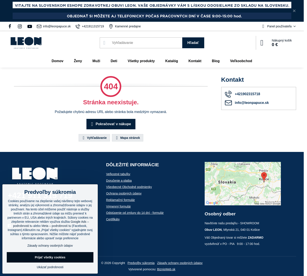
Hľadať (193, 43)
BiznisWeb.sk (166, 269)
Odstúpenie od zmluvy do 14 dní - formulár (135, 212)
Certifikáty (113, 219)
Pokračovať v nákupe (110, 124)
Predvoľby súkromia (141, 263)
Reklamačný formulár (120, 200)
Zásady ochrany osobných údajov (180, 263)
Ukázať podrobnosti (50, 267)
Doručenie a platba (119, 180)
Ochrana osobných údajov (124, 193)
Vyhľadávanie (94, 138)
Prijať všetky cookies (50, 257)
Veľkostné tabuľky (118, 174)
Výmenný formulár (118, 206)
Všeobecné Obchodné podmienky (129, 187)
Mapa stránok (127, 138)
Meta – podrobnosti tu (56, 226)
